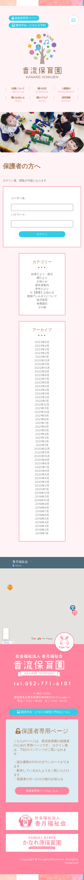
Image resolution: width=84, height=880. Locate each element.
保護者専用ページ (24, 18)
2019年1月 (42, 533)
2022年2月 (42, 397)
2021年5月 (42, 430)
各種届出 (42, 303)
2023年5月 (42, 342)
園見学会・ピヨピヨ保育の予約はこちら (43, 712)
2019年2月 (42, 529)
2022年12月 (42, 360)
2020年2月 (42, 485)
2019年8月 (42, 507)
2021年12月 (42, 404)
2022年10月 (42, 368)
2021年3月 (42, 437)
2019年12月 (42, 493)
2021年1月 (42, 445)
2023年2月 (42, 353)
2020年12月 (42, 448)
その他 (42, 307)
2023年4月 (42, 345)
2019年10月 (42, 500)
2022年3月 (42, 393)
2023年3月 (42, 349)
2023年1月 (42, 356)
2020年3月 (42, 482)
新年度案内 (42, 285)
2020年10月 (42, 456)
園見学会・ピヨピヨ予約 (29, 25)
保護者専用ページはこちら (42, 790)
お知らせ (42, 281)
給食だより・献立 (42, 274)
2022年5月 (42, 386)
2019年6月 (42, 515)
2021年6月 (42, 426)
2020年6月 (42, 471)
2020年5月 (42, 474)
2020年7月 (42, 467)
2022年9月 (42, 371)
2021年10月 (42, 412)
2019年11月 (42, 496)
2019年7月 (42, 511)
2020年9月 (42, 459)
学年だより (42, 288)
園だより (42, 277)
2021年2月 (42, 441)
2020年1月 (42, 489)
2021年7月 (42, 423)
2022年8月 (42, 375)
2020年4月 (42, 478)
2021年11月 (42, 408)
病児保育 (42, 300)
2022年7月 (42, 379)
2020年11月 (42, 452)
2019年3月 (42, 526)
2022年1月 (42, 401)
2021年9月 (42, 415)
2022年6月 (42, 382)
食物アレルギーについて (42, 296)
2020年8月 (42, 463)
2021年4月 (42, 434)
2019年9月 (42, 504)
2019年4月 (42, 522)
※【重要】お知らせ (42, 292)
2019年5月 (42, 518)
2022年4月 (42, 390)
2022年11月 (42, 364)
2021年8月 (42, 419)
